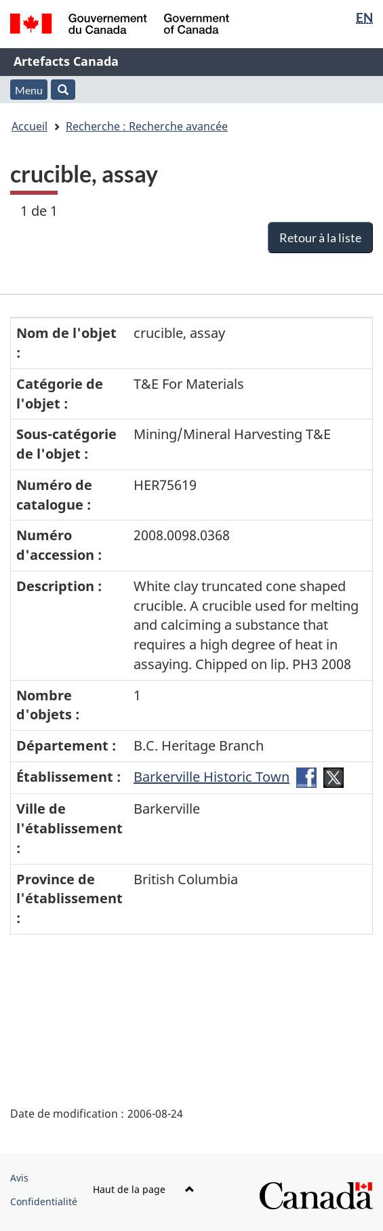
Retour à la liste (320, 237)
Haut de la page (144, 1189)
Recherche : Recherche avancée (147, 126)
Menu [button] (29, 89)
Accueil (29, 126)
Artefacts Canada (66, 61)
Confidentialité (43, 1201)
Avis (19, 1177)
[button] (63, 89)
